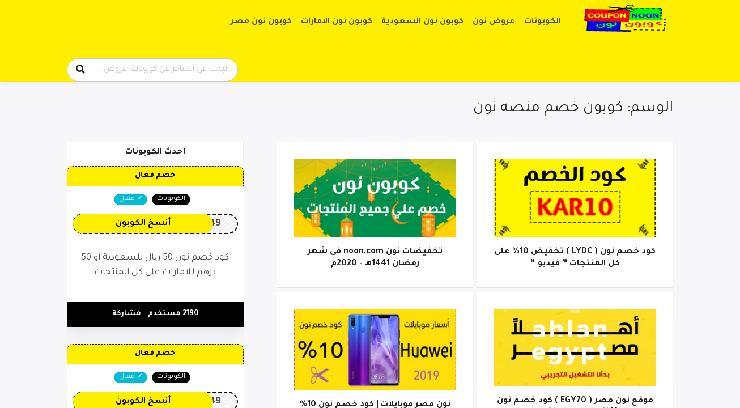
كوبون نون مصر (261, 22)
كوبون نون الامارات (336, 22)
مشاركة (126, 314)
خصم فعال (155, 176)
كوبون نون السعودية (422, 22)
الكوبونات (542, 22)
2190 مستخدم (173, 314)
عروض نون (494, 22)
